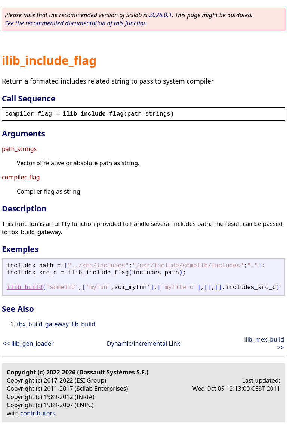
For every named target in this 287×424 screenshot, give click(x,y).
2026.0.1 (160, 15)
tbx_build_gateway (43, 324)
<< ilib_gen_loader (28, 343)
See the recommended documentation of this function (76, 23)
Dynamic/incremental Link (143, 343)
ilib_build (25, 287)
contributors (38, 413)
